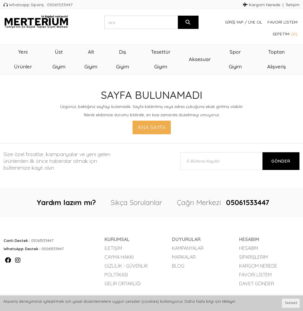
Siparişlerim (253, 257)
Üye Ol (255, 22)
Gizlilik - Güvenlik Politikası (126, 270)
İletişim (292, 4)
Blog (178, 266)
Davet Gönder (256, 284)
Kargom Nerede (261, 4)
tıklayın (228, 301)
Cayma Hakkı (119, 257)
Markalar (184, 257)
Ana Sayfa (152, 127)
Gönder (280, 161)
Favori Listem (282, 22)
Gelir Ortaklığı (122, 284)
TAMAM (291, 303)
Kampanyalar (188, 248)
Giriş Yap (234, 22)
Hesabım (248, 248)
